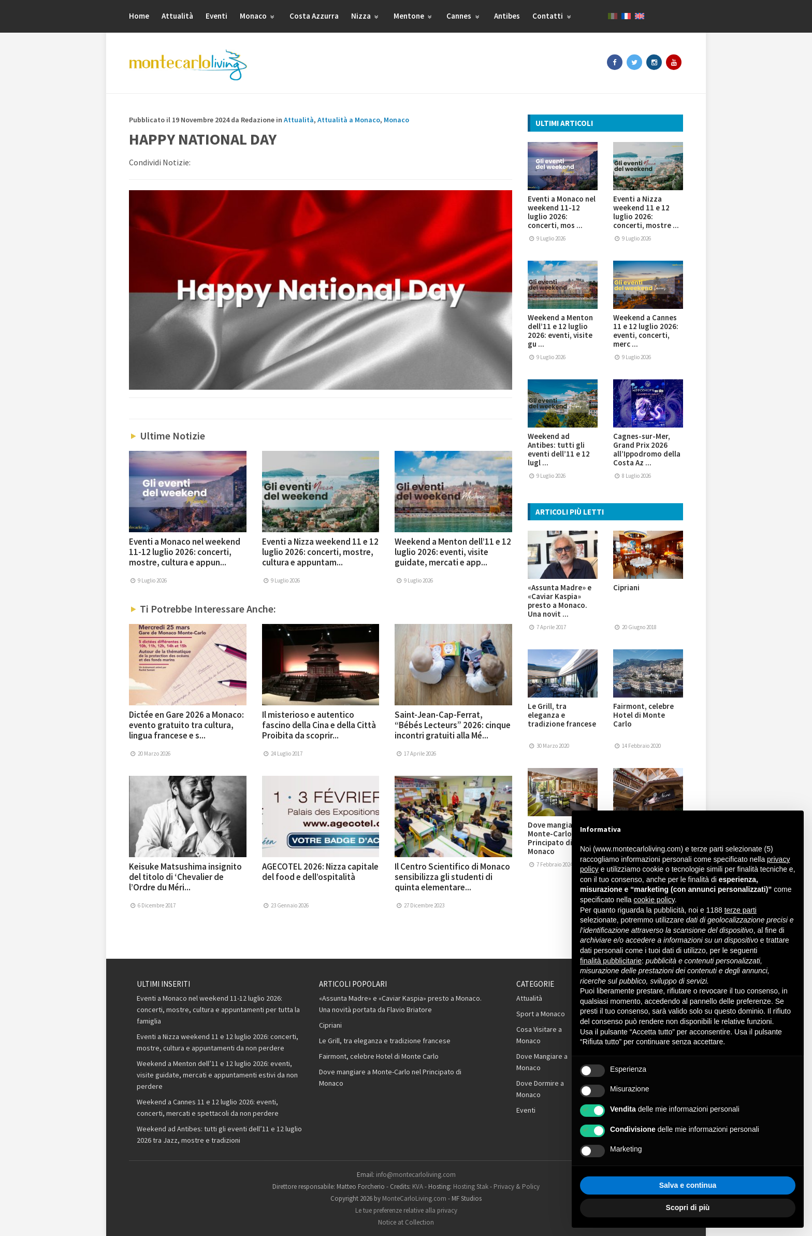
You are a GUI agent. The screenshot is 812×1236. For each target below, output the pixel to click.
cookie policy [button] (654, 900)
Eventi (216, 16)
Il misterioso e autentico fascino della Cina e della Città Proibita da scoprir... (319, 725)
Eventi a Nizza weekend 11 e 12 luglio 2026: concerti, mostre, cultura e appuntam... (320, 552)
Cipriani (626, 587)
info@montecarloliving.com (416, 1174)
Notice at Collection (406, 1222)
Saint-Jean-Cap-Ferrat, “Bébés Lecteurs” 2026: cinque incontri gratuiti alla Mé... (453, 725)
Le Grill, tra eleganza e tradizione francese (562, 715)
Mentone (414, 16)
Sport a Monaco (540, 1013)
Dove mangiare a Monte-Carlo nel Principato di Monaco (556, 838)
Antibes (507, 16)
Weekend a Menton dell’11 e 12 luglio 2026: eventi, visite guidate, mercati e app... (453, 552)
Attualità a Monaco (348, 119)
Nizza (366, 16)
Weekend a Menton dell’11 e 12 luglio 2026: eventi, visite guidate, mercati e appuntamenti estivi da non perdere (217, 1075)
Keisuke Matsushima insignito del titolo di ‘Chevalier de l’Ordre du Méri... (185, 877)
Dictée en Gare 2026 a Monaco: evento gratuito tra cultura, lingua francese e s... (186, 725)
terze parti (740, 910)
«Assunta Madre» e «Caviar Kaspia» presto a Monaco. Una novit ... (559, 601)
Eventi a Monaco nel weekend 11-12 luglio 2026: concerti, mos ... (562, 212)
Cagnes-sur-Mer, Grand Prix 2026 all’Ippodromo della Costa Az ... (646, 449)
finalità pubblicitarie (611, 961)
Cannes (464, 16)
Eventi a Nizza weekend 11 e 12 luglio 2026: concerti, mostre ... (646, 212)
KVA (417, 1186)
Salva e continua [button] (687, 1185)
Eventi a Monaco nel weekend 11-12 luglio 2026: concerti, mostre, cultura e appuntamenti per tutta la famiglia (218, 1009)
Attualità (177, 16)
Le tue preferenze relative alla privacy (406, 1210)
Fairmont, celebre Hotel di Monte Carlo (643, 715)
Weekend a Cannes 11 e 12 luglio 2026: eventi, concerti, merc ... (645, 330)
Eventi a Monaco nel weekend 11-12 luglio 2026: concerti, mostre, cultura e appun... (184, 552)
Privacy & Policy (517, 1186)
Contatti (552, 16)
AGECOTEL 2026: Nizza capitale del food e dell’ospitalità (320, 872)
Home (139, 16)
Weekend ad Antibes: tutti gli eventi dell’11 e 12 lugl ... (559, 449)
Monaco (258, 16)
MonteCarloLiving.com (414, 1198)
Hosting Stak (470, 1186)
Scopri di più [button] (688, 1207)
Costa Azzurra (314, 16)
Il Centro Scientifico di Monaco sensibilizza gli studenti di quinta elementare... (452, 877)
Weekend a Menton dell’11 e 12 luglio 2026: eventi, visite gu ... (560, 330)
